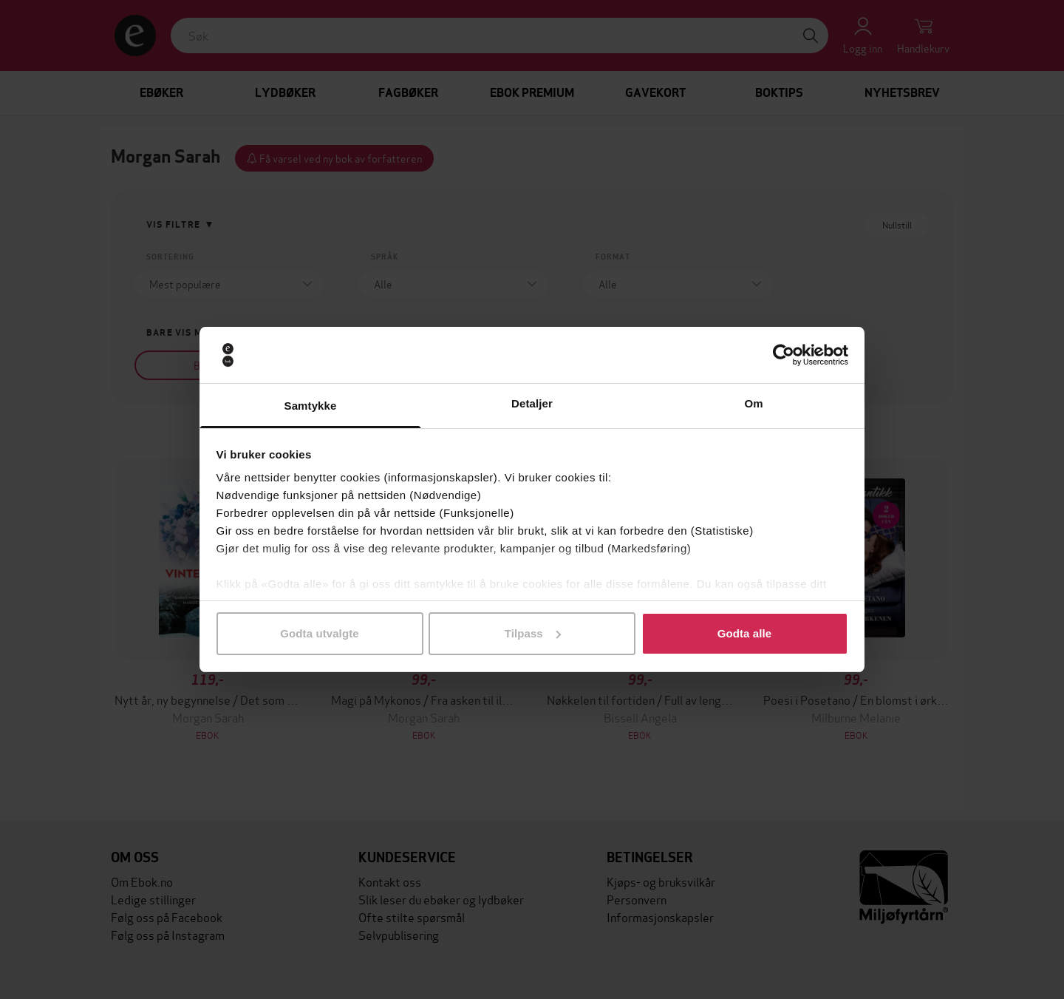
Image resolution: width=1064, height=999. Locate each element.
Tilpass (533, 633)
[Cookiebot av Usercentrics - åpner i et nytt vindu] (783, 355)
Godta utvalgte (319, 633)
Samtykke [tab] (310, 405)
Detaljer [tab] (532, 403)
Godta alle (744, 633)
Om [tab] (753, 403)
